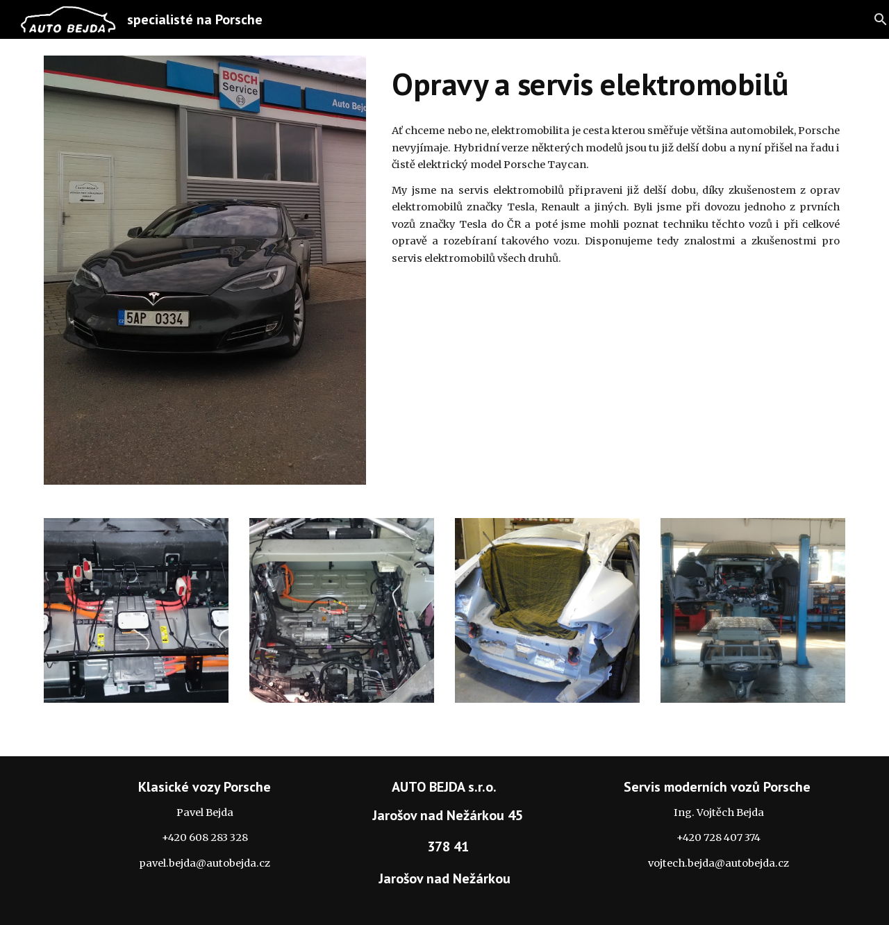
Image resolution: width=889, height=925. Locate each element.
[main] (615, 84)
